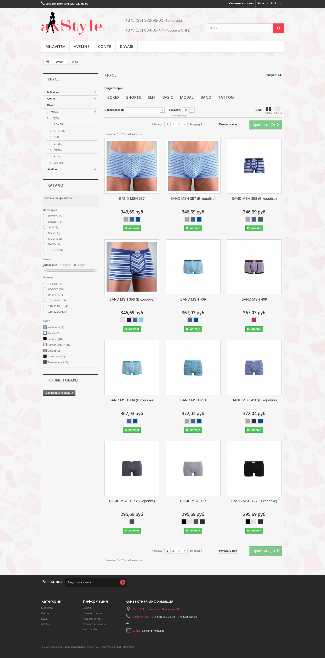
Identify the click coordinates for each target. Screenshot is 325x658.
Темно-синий (57, 356)
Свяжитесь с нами (241, 3)
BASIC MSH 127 (193, 501)
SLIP (56, 137)
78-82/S (55, 283)
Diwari (126, 46)
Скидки (87, 607)
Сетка (268, 110)
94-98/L (55, 294)
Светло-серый (59, 344)
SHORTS (59, 130)
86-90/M (56, 289)
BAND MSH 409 (193, 299)
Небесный (55, 327)
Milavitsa (55, 46)
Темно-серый (57, 362)
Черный (55, 339)
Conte (104, 46)
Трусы (54, 118)
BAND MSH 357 (132, 199)
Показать (175, 109)
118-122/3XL (58, 311)
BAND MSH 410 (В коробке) (254, 400)
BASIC (57, 143)
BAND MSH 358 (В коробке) (254, 199)
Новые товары (62, 380)
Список (278, 110)
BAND (57, 156)
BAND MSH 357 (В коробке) (193, 199)
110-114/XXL (58, 306)
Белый (53, 333)
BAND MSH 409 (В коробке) (132, 400)
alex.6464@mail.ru (153, 630)
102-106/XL (58, 300)
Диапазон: (50, 265)
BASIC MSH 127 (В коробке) (132, 501)
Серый (54, 350)
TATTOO (58, 162)
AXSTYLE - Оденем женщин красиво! (110, 646)
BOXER (58, 124)
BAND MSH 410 (193, 400)
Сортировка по (114, 109)
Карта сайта (91, 629)
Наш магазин (91, 618)
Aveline (82, 46)
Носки (54, 111)
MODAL (58, 150)
